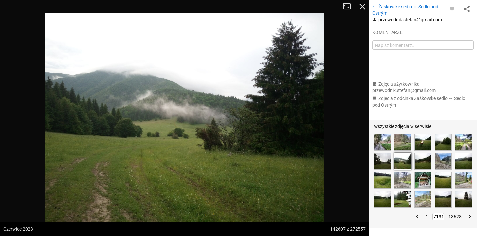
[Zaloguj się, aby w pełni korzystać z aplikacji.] (452, 8)
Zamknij (362, 6)
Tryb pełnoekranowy (349, 6)
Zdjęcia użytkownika (404, 87)
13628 (455, 216)
